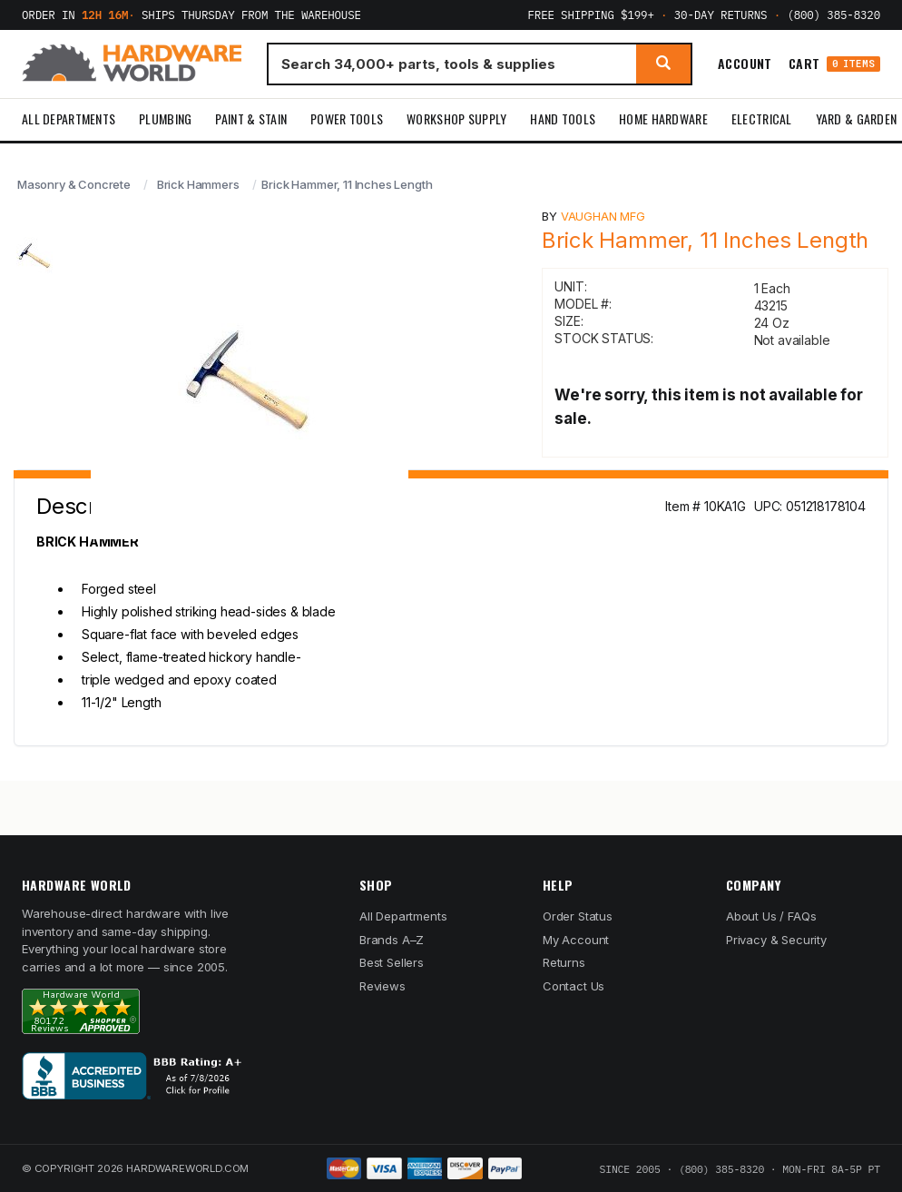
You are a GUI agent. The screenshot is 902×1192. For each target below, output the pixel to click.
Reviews (382, 986)
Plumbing (165, 118)
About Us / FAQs (771, 916)
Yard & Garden (856, 118)
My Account (576, 939)
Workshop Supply (456, 118)
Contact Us (573, 986)
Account (745, 63)
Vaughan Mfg (603, 216)
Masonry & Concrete (74, 184)
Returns (564, 962)
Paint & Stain (251, 118)
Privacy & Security (776, 939)
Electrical (761, 118)
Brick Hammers (198, 184)
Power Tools (346, 118)
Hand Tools (562, 118)
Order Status (578, 916)
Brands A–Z (391, 939)
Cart (834, 64)
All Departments (68, 118)
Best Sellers (391, 962)
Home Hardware (663, 118)
